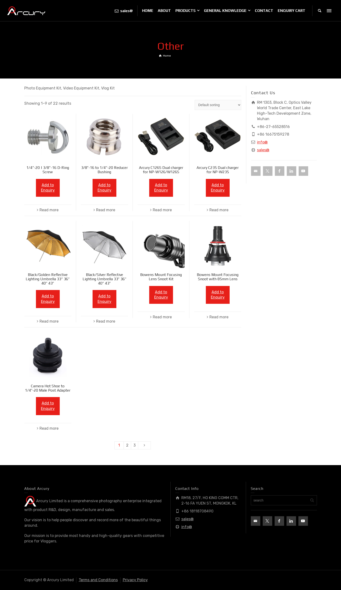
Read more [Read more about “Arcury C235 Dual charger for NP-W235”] (218, 210)
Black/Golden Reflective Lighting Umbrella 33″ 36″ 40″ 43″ (47, 278)
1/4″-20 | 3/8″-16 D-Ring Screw (47, 169)
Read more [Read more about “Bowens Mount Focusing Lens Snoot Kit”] (162, 317)
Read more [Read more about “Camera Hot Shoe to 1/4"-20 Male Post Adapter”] (49, 428)
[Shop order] (218, 105)
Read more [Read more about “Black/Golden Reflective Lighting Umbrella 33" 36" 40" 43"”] (49, 321)
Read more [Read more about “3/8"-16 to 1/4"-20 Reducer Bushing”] (105, 210)
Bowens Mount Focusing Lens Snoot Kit (161, 276)
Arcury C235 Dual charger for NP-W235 (218, 169)
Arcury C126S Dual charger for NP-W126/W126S (161, 169)
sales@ (263, 150)
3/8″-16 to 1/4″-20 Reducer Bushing (104, 169)
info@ (262, 142)
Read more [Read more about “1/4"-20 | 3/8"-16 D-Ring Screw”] (49, 210)
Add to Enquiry (48, 188)
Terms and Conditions (98, 580)
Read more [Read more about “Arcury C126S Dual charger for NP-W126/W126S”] (162, 210)
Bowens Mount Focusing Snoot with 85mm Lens (217, 276)
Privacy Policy (135, 580)
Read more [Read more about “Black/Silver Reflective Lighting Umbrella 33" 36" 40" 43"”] (105, 321)
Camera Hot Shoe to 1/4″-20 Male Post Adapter (48, 388)
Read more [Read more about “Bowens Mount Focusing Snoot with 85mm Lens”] (218, 317)
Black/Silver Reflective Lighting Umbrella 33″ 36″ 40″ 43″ (104, 278)
